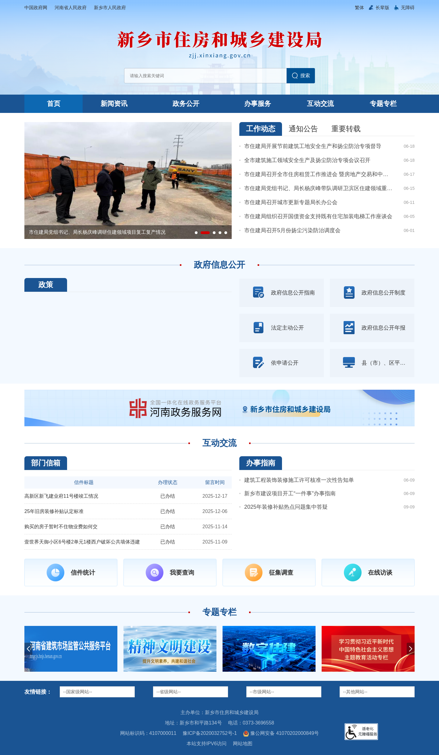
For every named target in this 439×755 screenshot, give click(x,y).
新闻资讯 (114, 103)
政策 (45, 284)
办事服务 (257, 103)
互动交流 (320, 103)
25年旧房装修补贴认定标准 (54, 511)
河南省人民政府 (71, 7)
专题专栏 (383, 103)
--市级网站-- (262, 691)
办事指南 (260, 463)
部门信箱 (45, 463)
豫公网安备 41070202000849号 (281, 734)
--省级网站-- (168, 691)
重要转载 (346, 129)
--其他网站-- (355, 691)
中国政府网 (35, 7)
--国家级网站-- (77, 691)
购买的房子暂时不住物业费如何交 (61, 526)
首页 (53, 103)
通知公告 (303, 129)
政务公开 (186, 103)
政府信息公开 (219, 264)
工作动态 (260, 129)
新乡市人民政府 (110, 7)
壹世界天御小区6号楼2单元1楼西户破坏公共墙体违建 (82, 541)
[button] (382, 8)
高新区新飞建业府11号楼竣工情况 (61, 496)
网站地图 (242, 743)
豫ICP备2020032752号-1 (210, 733)
